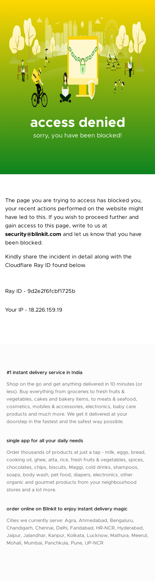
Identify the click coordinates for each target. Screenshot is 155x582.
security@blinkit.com (33, 233)
